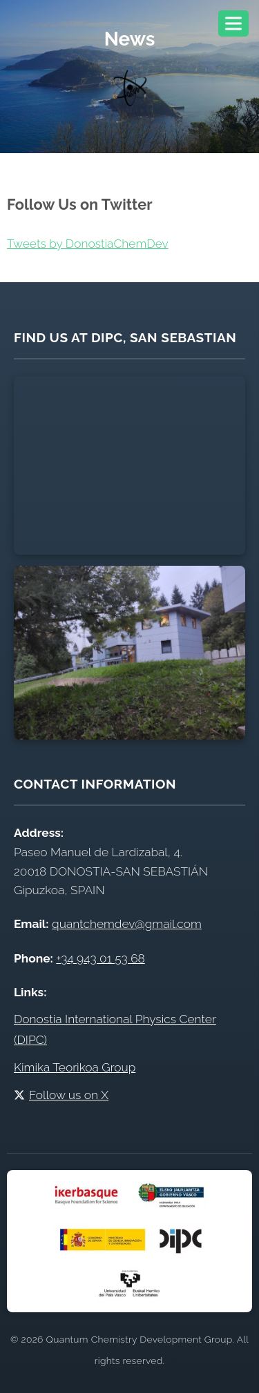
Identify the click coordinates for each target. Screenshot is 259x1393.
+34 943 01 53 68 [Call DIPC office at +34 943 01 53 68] (100, 958)
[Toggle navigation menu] (233, 23)
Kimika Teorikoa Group (74, 1067)
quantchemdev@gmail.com (127, 924)
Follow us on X (61, 1095)
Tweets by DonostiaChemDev (88, 243)
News (129, 39)
